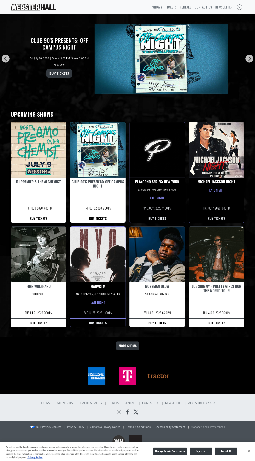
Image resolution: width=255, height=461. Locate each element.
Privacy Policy (75, 427)
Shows (157, 7)
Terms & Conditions (138, 427)
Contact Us (203, 7)
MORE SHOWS (128, 345)
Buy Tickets (59, 73)
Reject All (201, 451)
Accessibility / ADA (201, 403)
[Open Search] (239, 7)
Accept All (226, 451)
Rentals (186, 7)
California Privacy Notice (105, 427)
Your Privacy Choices (48, 427)
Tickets (171, 7)
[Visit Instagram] (119, 412)
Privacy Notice (34, 457)
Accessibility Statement (171, 427)
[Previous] (6, 59)
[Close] (249, 451)
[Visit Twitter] (136, 412)
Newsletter (224, 7)
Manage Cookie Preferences (208, 427)
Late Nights (64, 403)
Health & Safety (90, 403)
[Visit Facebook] (127, 412)
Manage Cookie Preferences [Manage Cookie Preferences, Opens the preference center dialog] (170, 451)
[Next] (249, 59)
